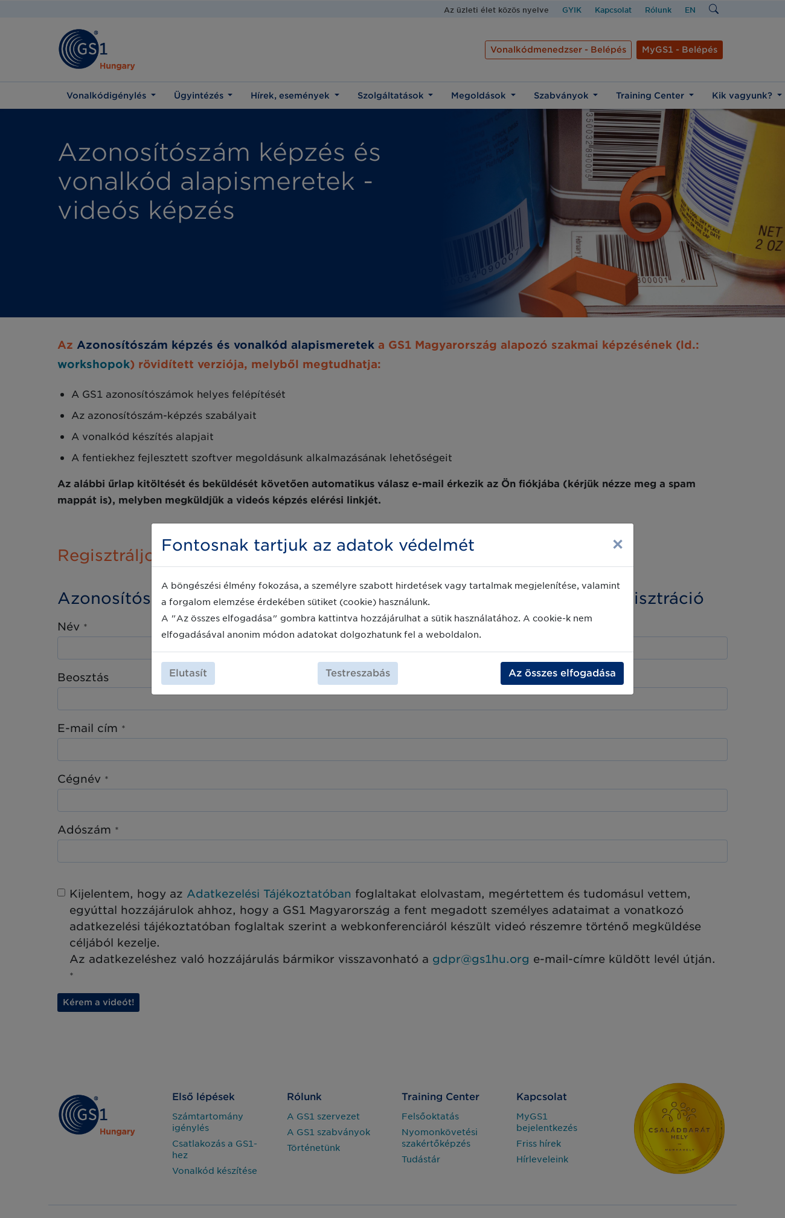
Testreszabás (357, 673)
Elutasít (188, 673)
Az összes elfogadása (562, 673)
